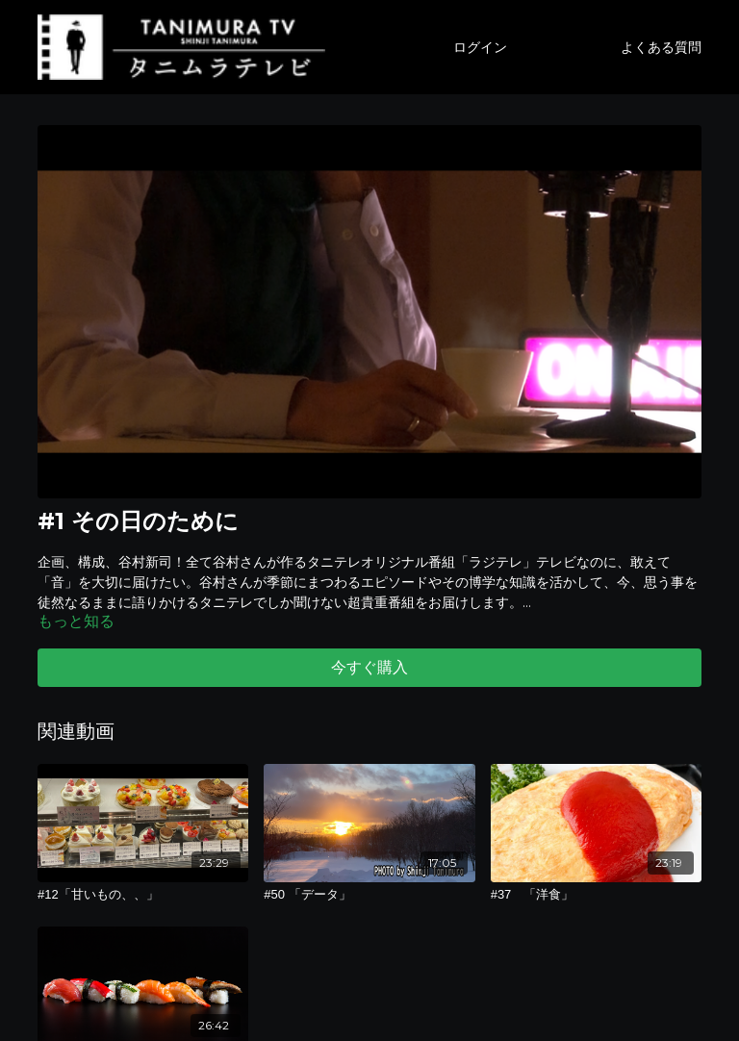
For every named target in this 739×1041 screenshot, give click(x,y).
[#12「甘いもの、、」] (143, 894)
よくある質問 (661, 47)
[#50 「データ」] (369, 894)
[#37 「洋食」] (596, 894)
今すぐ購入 (369, 667)
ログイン (480, 47)
